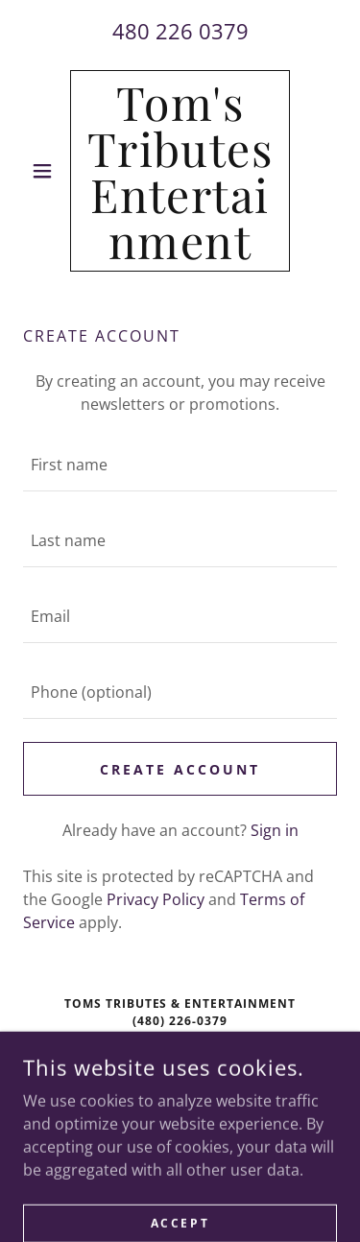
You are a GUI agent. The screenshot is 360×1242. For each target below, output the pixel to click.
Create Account (180, 769)
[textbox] (180, 465)
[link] (180, 171)
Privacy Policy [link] (155, 899)
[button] (46, 171)
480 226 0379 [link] (180, 30)
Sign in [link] (275, 830)
